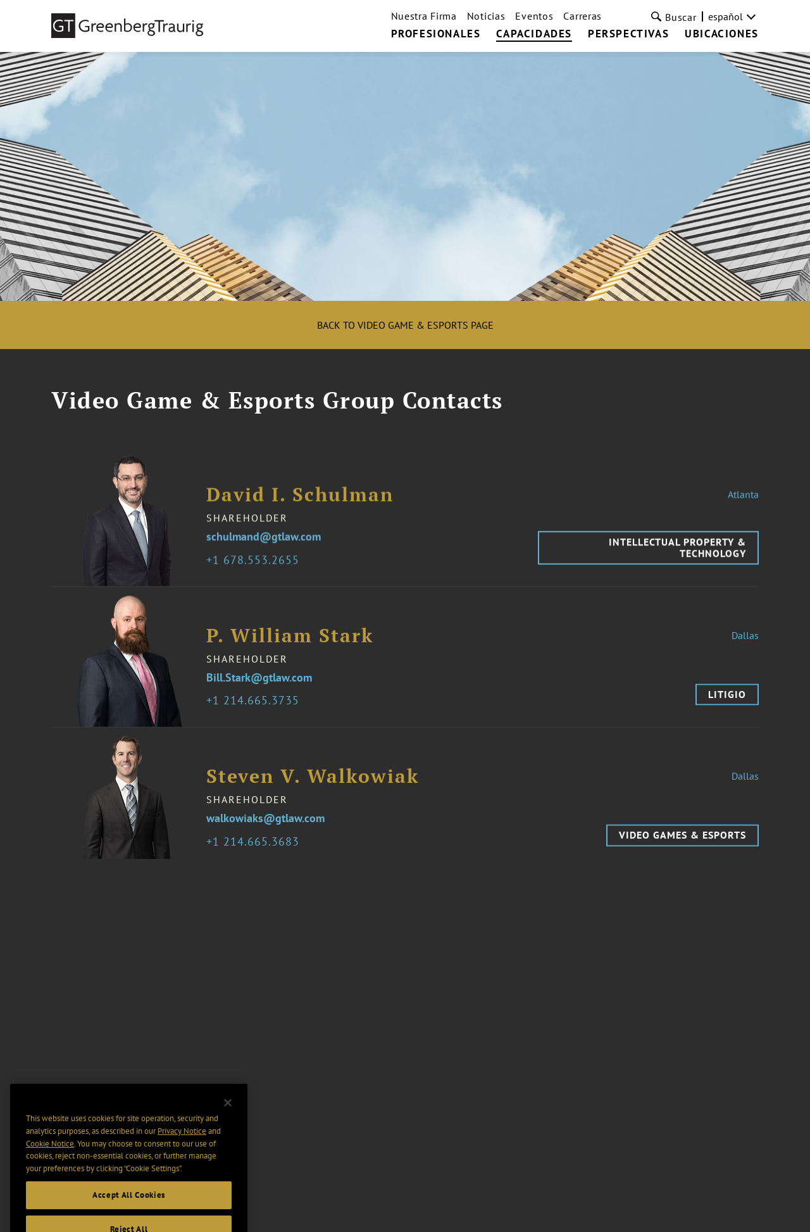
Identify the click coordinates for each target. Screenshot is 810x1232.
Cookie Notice (50, 1157)
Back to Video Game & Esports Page (405, 325)
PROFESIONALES (436, 34)
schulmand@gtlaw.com (263, 544)
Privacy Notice (182, 1145)
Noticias (486, 16)
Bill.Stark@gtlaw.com (259, 685)
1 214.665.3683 (256, 849)
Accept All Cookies (128, 1209)
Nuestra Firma (424, 16)
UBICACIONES (722, 34)
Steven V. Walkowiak (312, 783)
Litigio (727, 701)
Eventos (534, 16)
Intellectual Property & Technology (677, 555)
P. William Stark (289, 643)
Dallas (745, 643)
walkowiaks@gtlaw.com (265, 826)
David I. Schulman (300, 502)
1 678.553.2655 (256, 568)
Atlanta (743, 501)
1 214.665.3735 (256, 708)
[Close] (228, 1117)
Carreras (582, 16)
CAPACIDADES (534, 34)
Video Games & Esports (682, 842)
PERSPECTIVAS (628, 34)
